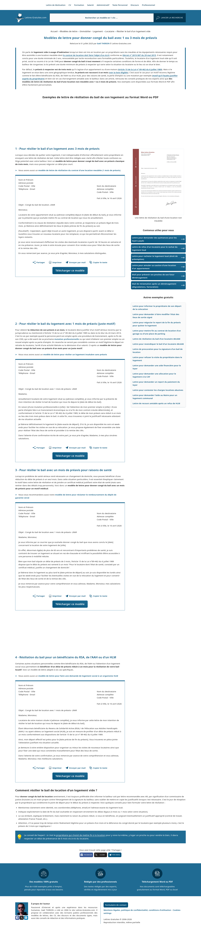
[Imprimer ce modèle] (55, 262)
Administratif (103, 5)
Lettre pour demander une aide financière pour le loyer (157, 367)
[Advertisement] (100, 123)
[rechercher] (169, 17)
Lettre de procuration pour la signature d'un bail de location (158, 350)
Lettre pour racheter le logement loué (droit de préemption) (155, 257)
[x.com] (22, 918)
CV (70, 5)
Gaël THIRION (103, 43)
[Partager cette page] (39, 262)
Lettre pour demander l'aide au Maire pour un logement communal (155, 397)
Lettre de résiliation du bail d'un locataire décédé (156, 339)
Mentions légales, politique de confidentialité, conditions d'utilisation (138, 910)
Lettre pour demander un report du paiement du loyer (156, 383)
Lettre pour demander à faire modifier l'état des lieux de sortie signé (156, 316)
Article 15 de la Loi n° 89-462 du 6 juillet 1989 (140, 69)
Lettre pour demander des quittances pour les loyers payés (154, 239)
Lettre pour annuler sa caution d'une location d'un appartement (154, 267)
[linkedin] (26, 918)
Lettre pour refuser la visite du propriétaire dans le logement (157, 359)
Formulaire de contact (116, 905)
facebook (86, 855)
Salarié (90, 5)
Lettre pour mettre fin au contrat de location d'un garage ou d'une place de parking (157, 332)
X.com (100, 855)
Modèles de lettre (68, 31)
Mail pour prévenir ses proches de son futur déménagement (153, 276)
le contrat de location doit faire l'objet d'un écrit (86, 55)
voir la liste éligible (118, 72)
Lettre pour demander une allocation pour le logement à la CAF (154, 375)
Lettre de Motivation (56, 5)
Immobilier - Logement (91, 31)
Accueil (54, 31)
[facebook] (17, 918)
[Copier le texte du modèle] (98, 262)
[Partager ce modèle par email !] (76, 262)
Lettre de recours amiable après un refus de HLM (156, 403)
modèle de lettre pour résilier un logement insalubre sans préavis (75, 354)
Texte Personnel (120, 5)
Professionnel (148, 5)
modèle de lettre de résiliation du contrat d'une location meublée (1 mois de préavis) (79, 170)
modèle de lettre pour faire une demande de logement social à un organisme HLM (78, 676)
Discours (135, 5)
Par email (114, 855)
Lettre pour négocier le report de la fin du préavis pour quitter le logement (157, 324)
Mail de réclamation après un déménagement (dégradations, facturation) (154, 285)
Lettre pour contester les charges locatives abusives (158, 390)
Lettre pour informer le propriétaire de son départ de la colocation (157, 307)
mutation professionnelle (66, 339)
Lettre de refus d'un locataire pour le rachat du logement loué (155, 248)
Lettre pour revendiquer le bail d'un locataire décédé (158, 344)
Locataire (109, 31)
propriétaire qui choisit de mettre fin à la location (80, 835)
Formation (79, 5)
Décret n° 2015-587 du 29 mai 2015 (139, 55)
